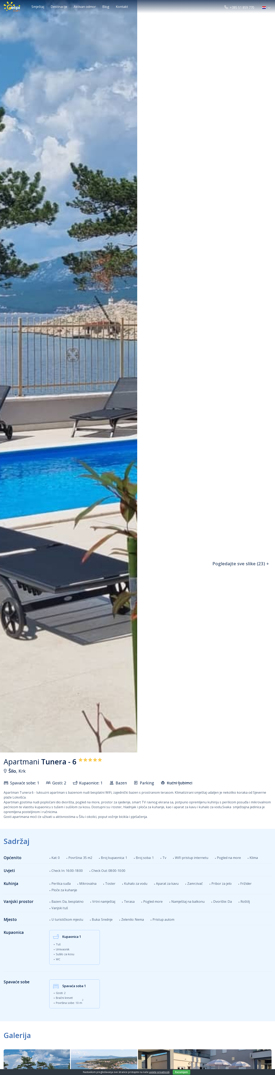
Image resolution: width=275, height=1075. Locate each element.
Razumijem (181, 1072)
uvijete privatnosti (159, 1072)
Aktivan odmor (85, 6)
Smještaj (37, 6)
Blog (105, 6)
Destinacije (59, 6)
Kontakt (122, 6)
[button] (266, 7)
